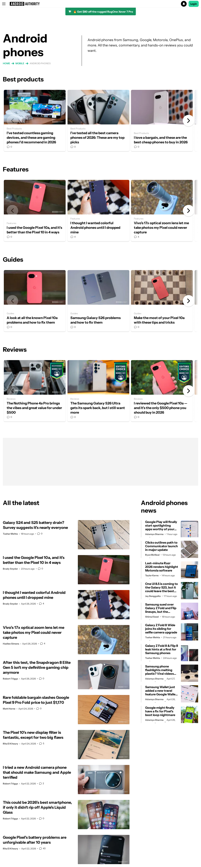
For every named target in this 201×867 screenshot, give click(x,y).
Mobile (19, 63)
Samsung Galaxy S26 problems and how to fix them (98, 300)
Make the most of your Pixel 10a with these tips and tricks (162, 300)
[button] (100, 4)
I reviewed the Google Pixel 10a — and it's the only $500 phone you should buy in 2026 (162, 390)
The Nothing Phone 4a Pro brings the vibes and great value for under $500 (35, 390)
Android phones (40, 63)
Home (6, 63)
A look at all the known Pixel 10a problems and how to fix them (35, 300)
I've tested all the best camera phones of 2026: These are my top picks (98, 120)
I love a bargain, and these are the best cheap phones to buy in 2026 (162, 120)
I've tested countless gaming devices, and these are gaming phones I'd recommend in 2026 (35, 120)
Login (193, 4)
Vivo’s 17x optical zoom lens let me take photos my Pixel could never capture (162, 210)
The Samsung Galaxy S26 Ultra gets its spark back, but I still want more (98, 390)
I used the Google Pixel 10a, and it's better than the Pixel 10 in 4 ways (35, 210)
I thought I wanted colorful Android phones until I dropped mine (98, 210)
